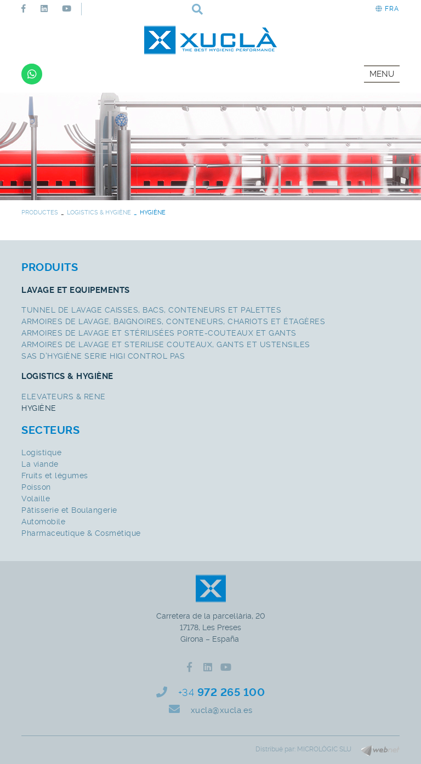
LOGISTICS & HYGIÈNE (99, 212)
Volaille (35, 498)
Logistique (41, 452)
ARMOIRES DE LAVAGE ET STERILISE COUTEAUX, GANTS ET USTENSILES (165, 344)
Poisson (36, 487)
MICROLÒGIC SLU (324, 749)
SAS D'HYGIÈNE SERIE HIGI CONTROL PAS (103, 356)
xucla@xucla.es (222, 710)
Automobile (43, 521)
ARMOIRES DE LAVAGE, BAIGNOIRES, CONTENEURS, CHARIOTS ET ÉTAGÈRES (173, 321)
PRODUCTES (39, 212)
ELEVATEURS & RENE (63, 396)
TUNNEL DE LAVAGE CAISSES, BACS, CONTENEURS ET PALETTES (151, 309)
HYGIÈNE (38, 408)
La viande (40, 464)
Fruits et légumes (54, 475)
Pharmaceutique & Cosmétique (81, 533)
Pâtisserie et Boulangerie (69, 510)
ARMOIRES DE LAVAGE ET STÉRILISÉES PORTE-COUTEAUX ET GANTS (159, 333)
